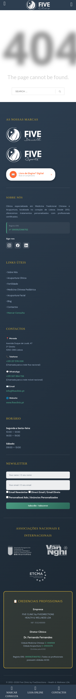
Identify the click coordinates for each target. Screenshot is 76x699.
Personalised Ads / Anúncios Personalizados (32, 497)
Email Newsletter (17, 492)
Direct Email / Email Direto (44, 492)
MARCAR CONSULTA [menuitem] (12, 692)
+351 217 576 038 (15, 361)
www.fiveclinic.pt (15, 402)
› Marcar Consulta (15, 313)
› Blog (9, 301)
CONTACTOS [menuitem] (59, 690)
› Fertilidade (12, 283)
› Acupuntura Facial (15, 295)
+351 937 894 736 (15, 376)
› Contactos (12, 307)
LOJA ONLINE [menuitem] (35, 690)
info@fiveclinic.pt (15, 391)
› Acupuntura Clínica (16, 278)
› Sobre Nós (12, 272)
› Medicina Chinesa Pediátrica (21, 289)
